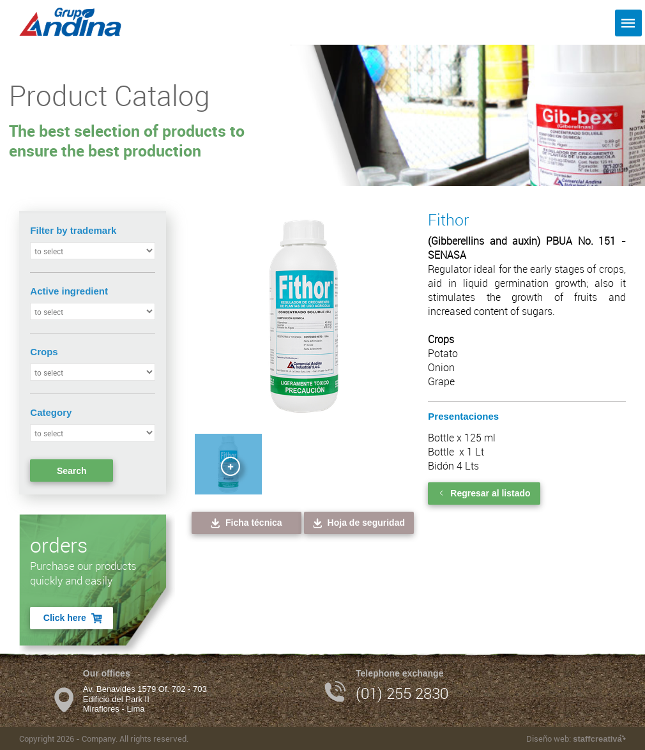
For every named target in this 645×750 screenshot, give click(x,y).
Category (51, 412)
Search (72, 471)
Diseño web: (575, 738)
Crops (43, 351)
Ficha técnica (245, 523)
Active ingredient (69, 291)
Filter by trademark (73, 230)
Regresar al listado (483, 493)
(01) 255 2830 (402, 693)
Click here (73, 618)
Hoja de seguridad (358, 523)
